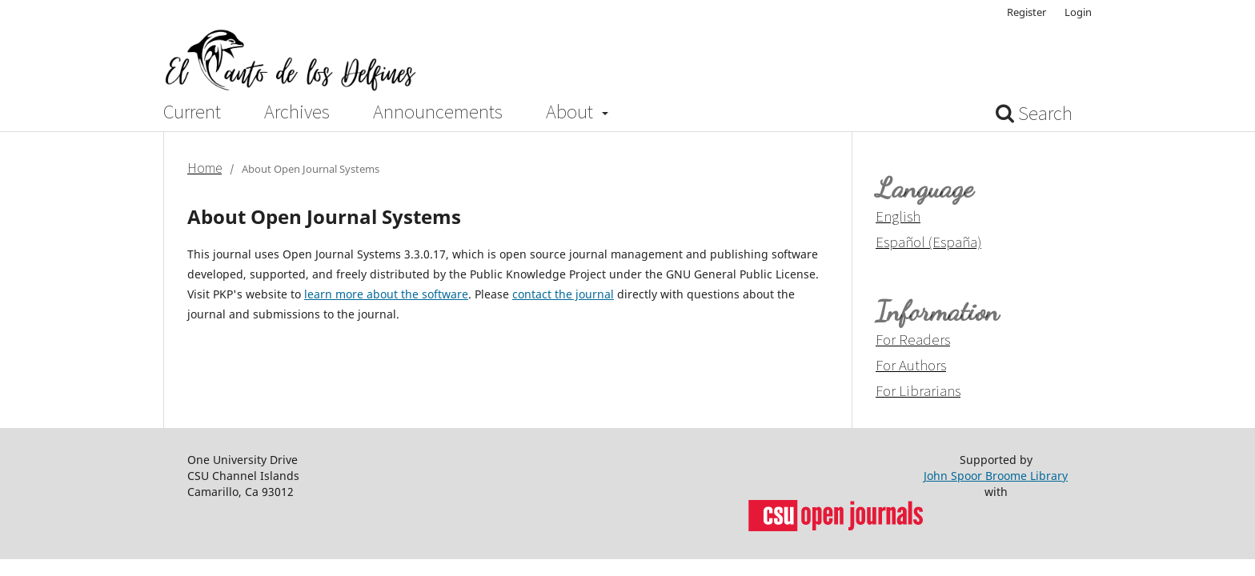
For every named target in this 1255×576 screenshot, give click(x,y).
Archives (297, 112)
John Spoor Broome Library (996, 475)
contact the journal (563, 294)
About (571, 112)
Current (192, 112)
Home (204, 168)
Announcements (438, 112)
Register (1026, 12)
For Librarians (918, 390)
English (898, 216)
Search (1034, 113)
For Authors (911, 364)
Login (1078, 12)
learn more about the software (386, 294)
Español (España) (928, 241)
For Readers (913, 339)
